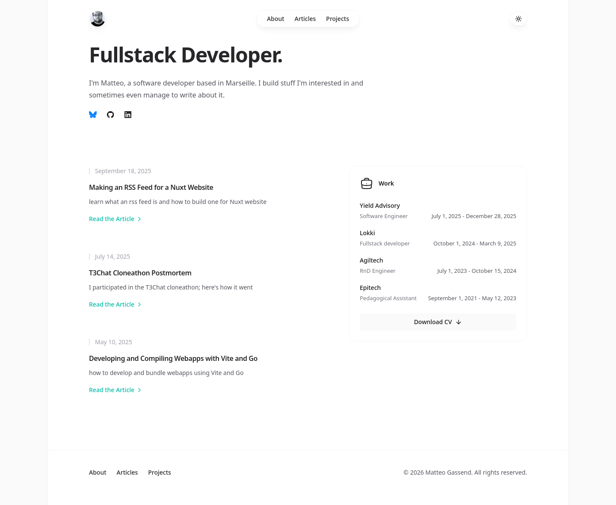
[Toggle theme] (518, 19)
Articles (305, 19)
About (275, 19)
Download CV (438, 322)
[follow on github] (110, 114)
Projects (337, 19)
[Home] (97, 19)
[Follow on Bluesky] (92, 114)
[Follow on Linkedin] (128, 114)
